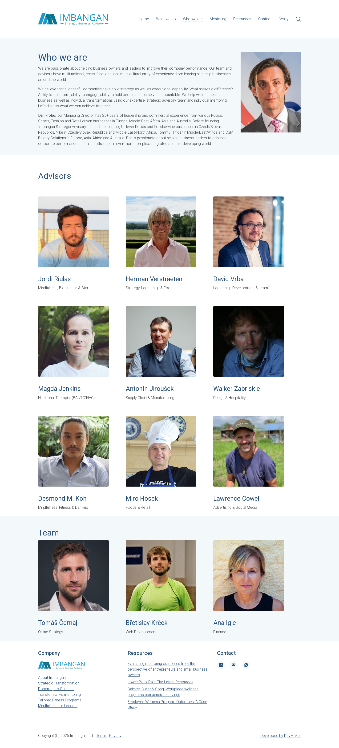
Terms (101, 735)
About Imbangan (52, 677)
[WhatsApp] (246, 665)
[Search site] (298, 19)
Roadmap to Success (56, 689)
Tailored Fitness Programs (59, 700)
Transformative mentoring (59, 694)
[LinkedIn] (221, 665)
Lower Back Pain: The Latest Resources (160, 682)
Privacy (115, 735)
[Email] (234, 665)
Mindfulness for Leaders (57, 706)
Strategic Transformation (58, 683)
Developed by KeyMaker (280, 735)
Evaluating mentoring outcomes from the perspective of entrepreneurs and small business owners (167, 669)
